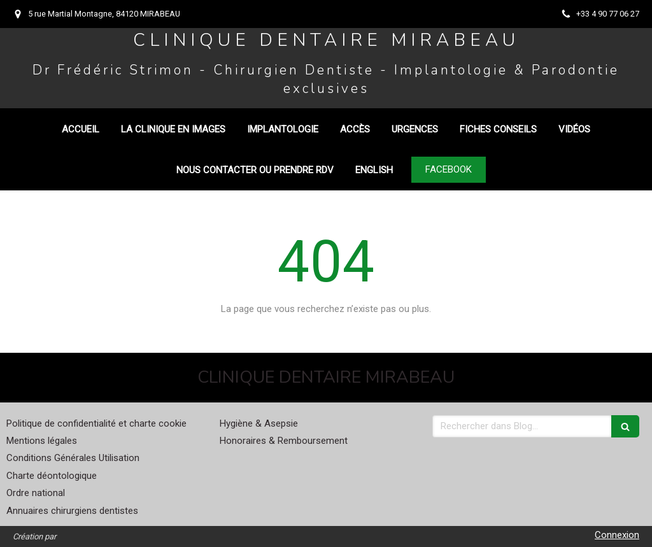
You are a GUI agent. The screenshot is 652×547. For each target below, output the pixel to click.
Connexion (617, 535)
